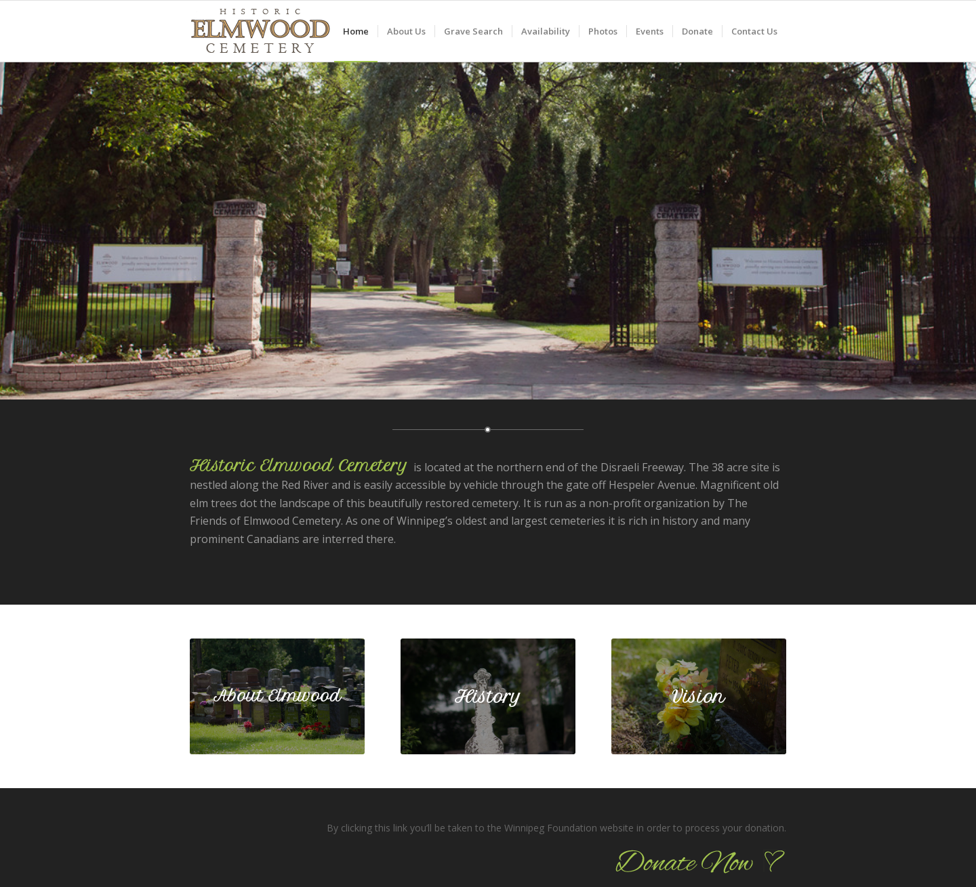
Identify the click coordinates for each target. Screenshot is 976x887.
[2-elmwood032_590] (698, 697)
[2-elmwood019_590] (277, 697)
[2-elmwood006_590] (488, 697)
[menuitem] (356, 31)
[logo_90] (260, 37)
